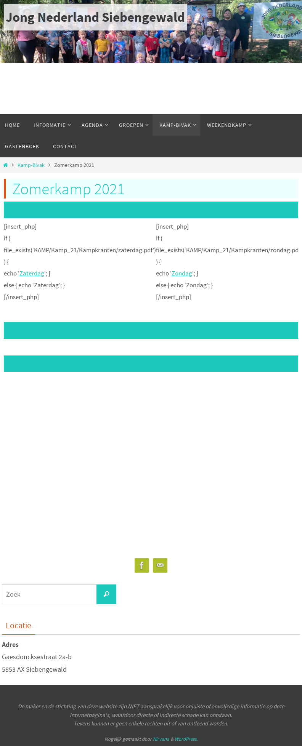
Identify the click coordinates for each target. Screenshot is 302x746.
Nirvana (161, 739)
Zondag (182, 273)
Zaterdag (31, 273)
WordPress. (186, 739)
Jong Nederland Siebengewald (95, 17)
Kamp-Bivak (31, 165)
